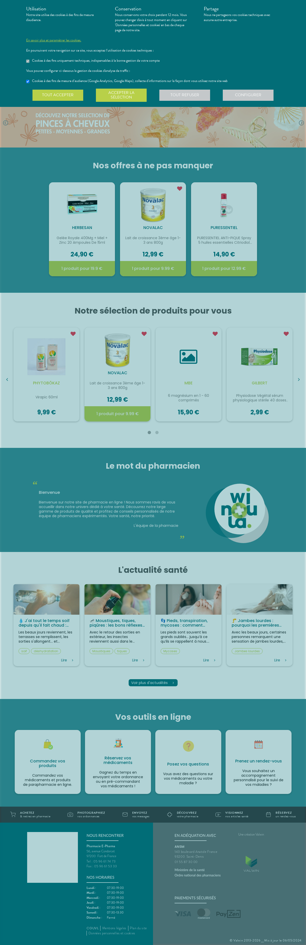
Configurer (248, 95)
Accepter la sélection (121, 95)
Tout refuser (185, 95)
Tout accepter (58, 95)
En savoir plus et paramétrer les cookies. (53, 40)
